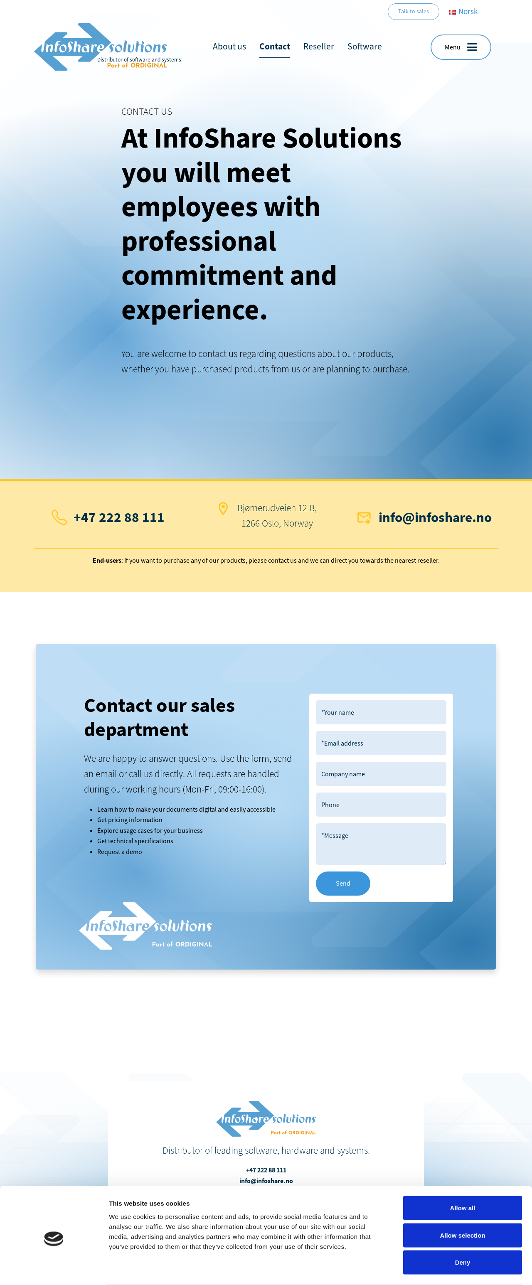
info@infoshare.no (435, 517)
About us (229, 46)
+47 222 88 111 (119, 517)
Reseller (318, 46)
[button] (461, 47)
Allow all (462, 1175)
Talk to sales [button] (413, 11)
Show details (436, 1268)
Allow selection (462, 1203)
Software (364, 46)
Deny (462, 1230)
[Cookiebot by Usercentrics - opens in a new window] (53, 1269)
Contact (274, 46)
